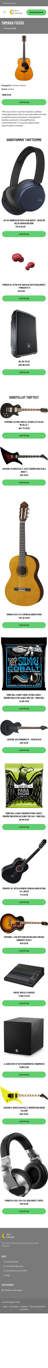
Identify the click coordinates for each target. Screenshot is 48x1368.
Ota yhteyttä (14, 1306)
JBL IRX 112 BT (24, 361)
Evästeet (24, 1306)
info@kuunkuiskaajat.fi (9, 3)
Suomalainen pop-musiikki (16, 1270)
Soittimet (15, 85)
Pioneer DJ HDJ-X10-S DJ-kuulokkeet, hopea (24, 1200)
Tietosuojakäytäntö (37, 1306)
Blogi (8, 1275)
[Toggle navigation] (4, 12)
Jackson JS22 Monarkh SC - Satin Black (24, 739)
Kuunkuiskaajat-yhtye (14, 1266)
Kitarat (23, 85)
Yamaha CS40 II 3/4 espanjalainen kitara (24, 614)
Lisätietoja (24, 102)
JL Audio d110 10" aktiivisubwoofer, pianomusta (24, 1063)
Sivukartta (24, 1309)
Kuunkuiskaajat (12, 1261)
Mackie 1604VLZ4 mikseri (24, 992)
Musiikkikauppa (36, 12)
